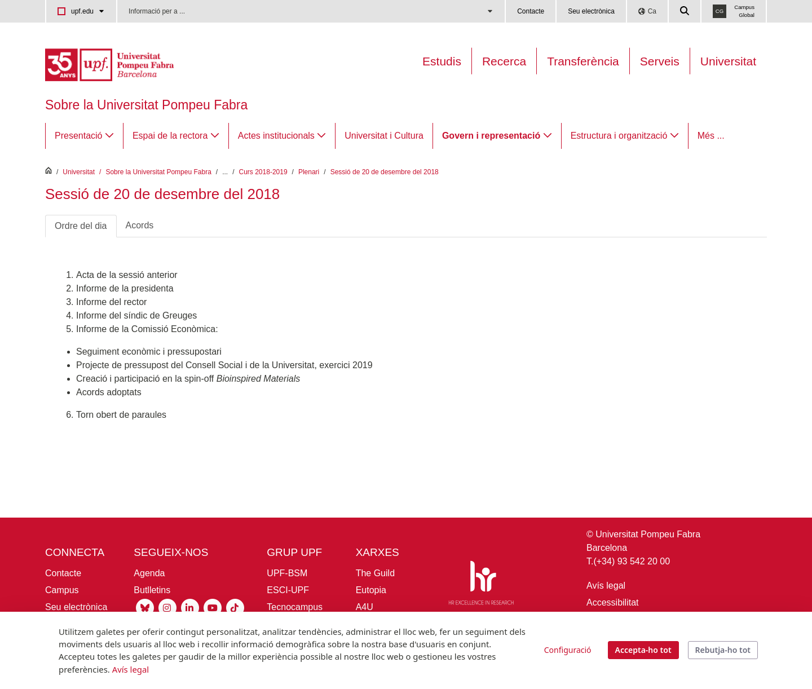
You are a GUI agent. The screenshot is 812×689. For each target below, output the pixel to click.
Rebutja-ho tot (723, 649)
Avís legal (605, 585)
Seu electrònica (591, 11)
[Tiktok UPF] (235, 607)
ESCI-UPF (288, 590)
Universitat (728, 61)
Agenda (149, 573)
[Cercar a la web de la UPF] (685, 11)
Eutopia (371, 590)
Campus (62, 590)
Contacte (530, 11)
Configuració (568, 649)
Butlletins (152, 590)
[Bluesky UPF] (145, 607)
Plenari (308, 172)
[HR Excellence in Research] (481, 585)
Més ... (711, 135)
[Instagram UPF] (167, 607)
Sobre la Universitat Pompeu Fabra (146, 105)
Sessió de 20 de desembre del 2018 (384, 172)
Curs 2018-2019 (263, 172)
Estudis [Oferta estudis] (441, 61)
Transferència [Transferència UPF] (583, 61)
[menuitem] (84, 136)
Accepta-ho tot (643, 649)
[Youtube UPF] (212, 607)
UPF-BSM (287, 573)
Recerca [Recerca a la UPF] (504, 61)
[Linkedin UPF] (190, 607)
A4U (364, 607)
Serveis (659, 61)
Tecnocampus (295, 607)
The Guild (375, 573)
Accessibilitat (612, 602)
